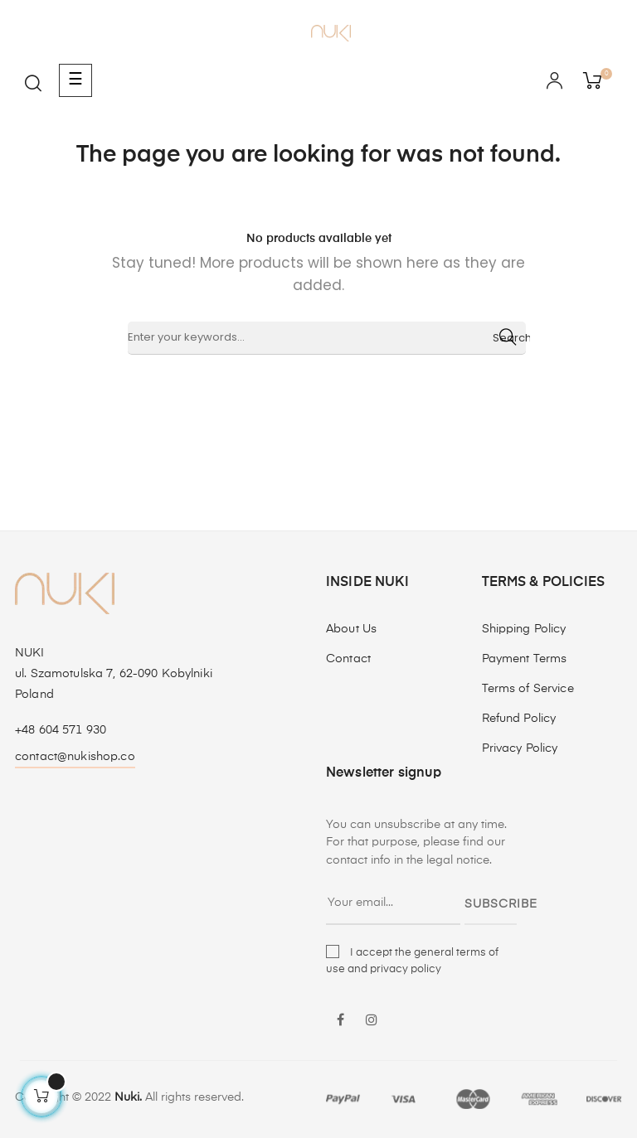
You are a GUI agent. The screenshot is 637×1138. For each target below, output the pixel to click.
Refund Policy (519, 718)
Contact (348, 659)
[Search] (327, 338)
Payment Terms (524, 659)
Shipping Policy (524, 629)
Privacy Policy (520, 748)
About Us (351, 629)
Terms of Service (528, 689)
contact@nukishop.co (75, 757)
